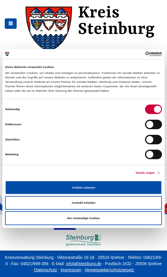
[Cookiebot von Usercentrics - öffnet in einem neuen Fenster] (136, 54)
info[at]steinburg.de (83, 263)
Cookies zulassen (83, 187)
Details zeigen (145, 172)
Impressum (71, 269)
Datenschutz (45, 269)
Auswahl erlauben (83, 202)
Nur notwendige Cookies (83, 218)
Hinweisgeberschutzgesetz (109, 269)
